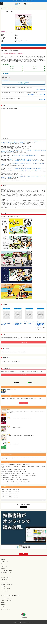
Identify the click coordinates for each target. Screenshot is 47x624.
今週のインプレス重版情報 (7, 489)
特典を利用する (24, 342)
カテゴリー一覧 (4, 561)
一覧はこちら (43, 500)
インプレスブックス (5, 609)
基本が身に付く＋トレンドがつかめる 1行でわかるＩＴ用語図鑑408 (17, 323)
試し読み (5, 45)
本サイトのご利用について (7, 577)
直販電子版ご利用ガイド (6, 80)
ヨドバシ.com (35, 68)
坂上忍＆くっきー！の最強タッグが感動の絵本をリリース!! (25, 155)
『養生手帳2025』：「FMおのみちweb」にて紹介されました (14, 471)
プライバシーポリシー (6, 582)
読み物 (12, 8)
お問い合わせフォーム (32, 94)
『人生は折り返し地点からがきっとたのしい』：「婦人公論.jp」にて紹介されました (18, 473)
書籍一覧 (3, 559)
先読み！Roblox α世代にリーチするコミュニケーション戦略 (6, 323)
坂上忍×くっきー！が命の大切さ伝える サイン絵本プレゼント (22, 159)
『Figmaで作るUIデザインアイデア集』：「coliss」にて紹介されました (16, 481)
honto (35, 70)
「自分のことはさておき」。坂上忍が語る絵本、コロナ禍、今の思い (27, 168)
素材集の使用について (6, 572)
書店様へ (3, 568)
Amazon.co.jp (12, 66)
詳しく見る (24, 402)
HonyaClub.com (12, 70)
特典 (4, 47)
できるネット (4, 604)
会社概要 (3, 586)
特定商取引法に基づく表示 (7, 584)
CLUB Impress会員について (7, 570)
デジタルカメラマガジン (6, 600)
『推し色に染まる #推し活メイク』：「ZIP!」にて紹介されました (15, 479)
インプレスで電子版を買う (23, 83)
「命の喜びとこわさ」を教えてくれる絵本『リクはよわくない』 (26, 160)
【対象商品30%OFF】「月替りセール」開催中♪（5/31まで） (23, 0)
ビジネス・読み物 (6, 8)
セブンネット (12, 68)
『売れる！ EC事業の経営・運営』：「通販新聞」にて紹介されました (15, 464)
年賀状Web (3, 606)
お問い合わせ (4, 579)
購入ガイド (3, 563)
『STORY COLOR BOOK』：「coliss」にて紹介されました (13, 469)
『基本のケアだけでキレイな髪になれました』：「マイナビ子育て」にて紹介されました (19, 475)
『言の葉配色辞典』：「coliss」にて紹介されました (12, 477)
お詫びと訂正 (41, 94)
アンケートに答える (40, 89)
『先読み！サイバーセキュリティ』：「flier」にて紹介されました (15, 483)
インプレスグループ (5, 590)
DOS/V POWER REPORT (6, 598)
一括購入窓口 (41, 99)
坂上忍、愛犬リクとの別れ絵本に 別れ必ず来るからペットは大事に (24, 170)
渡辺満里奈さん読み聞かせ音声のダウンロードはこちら (13, 53)
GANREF (3, 602)
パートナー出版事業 (5, 588)
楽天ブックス (35, 66)
